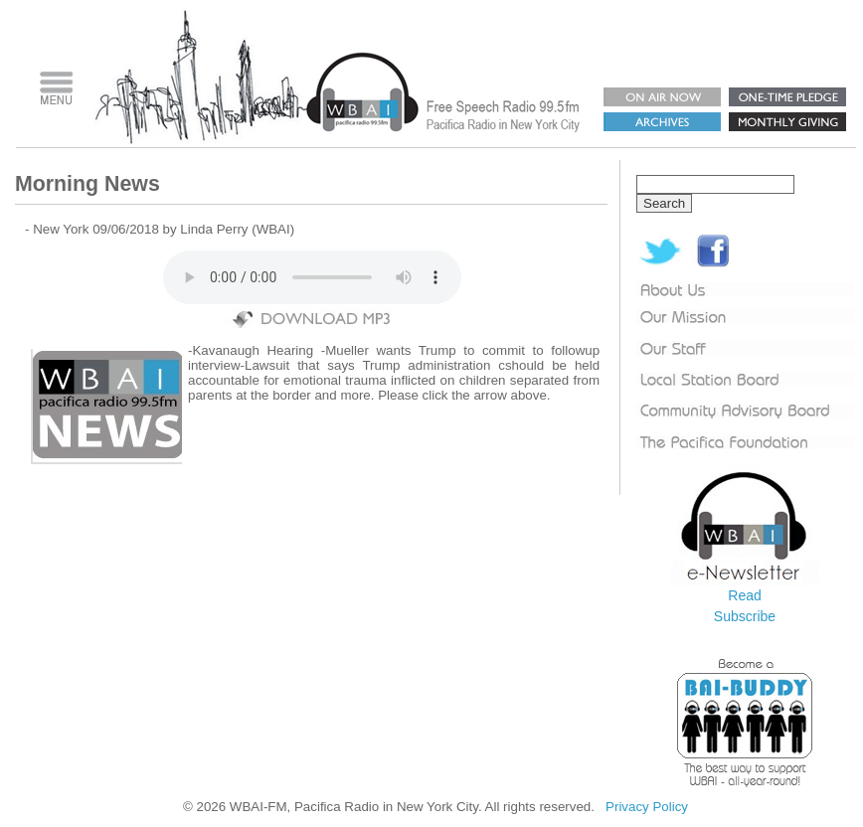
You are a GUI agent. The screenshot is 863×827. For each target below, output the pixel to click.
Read (744, 595)
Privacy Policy (646, 806)
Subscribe (745, 616)
